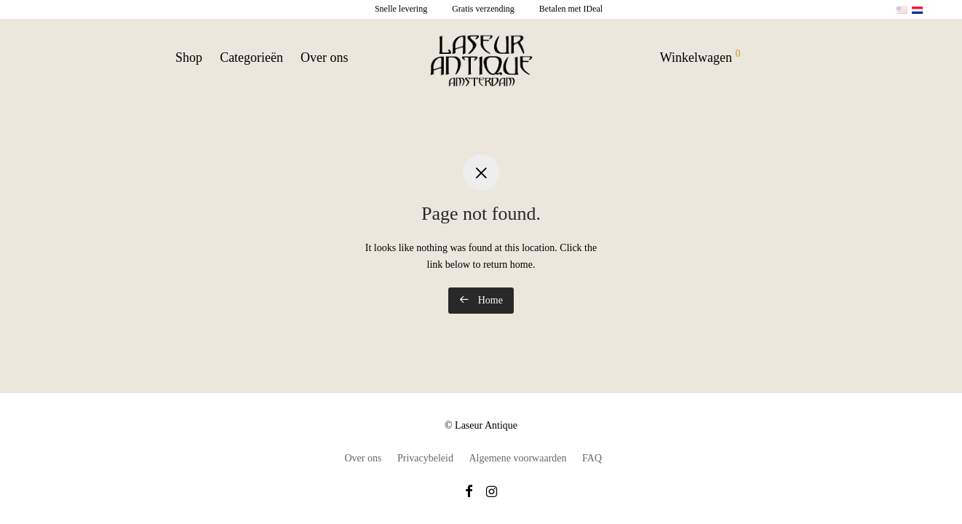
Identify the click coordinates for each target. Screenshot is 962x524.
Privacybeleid (425, 458)
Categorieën (251, 57)
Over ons (325, 57)
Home (481, 300)
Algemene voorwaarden (517, 458)
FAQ (592, 458)
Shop (188, 57)
